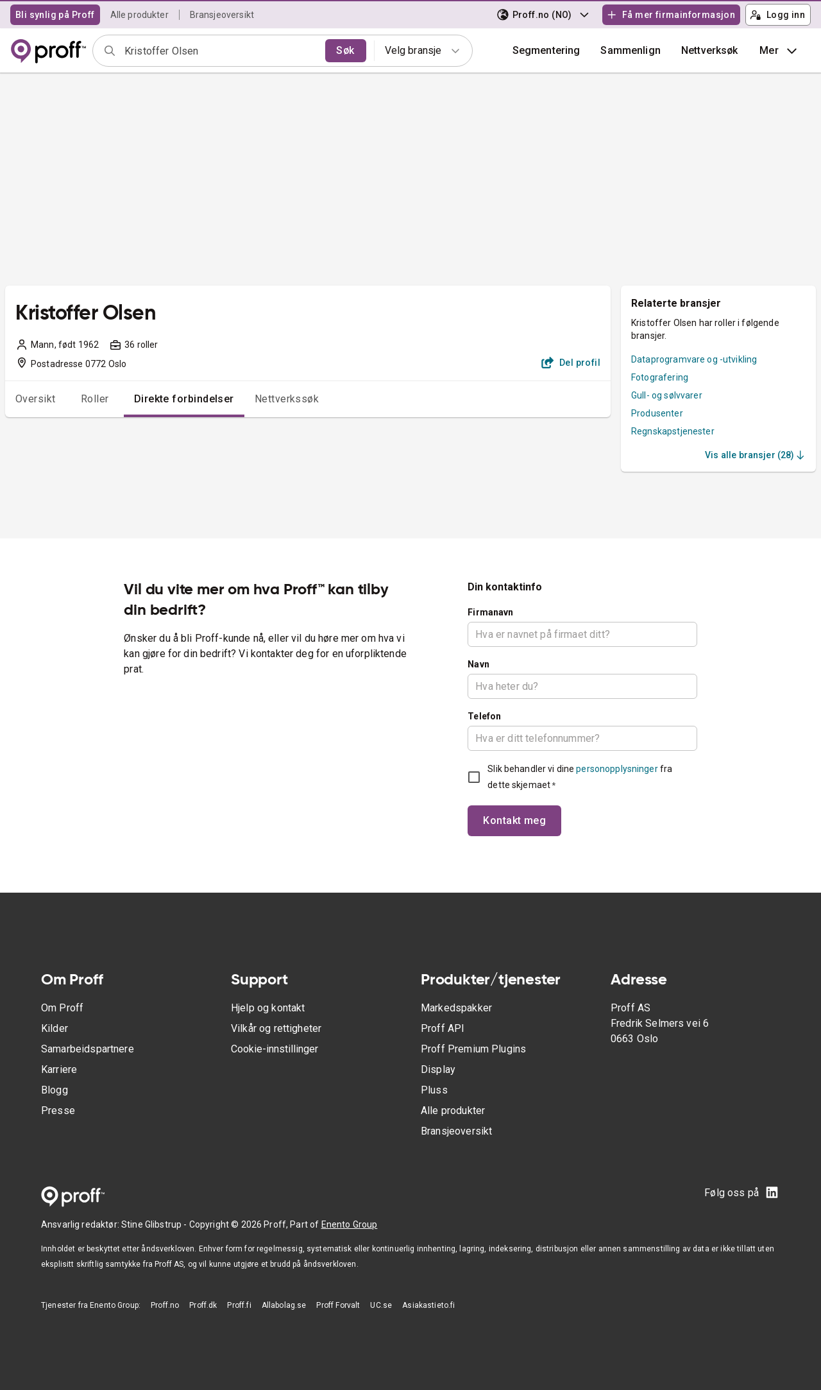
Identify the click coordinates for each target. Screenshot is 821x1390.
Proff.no (165, 1305)
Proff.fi (239, 1305)
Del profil (571, 362)
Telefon (484, 716)
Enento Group (349, 1224)
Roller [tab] (95, 399)
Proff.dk (203, 1305)
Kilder (54, 1028)
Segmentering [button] (546, 50)
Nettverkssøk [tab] (287, 399)
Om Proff (62, 1008)
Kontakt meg (514, 820)
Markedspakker (456, 1008)
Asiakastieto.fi (428, 1305)
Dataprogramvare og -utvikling (694, 359)
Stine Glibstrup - (155, 1224)
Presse (58, 1110)
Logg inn (777, 15)
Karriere (59, 1069)
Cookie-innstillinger (274, 1049)
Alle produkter (139, 15)
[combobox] (220, 50)
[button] (630, 51)
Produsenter (657, 413)
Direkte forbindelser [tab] (184, 399)
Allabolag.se (284, 1305)
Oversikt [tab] (35, 399)
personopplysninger (616, 769)
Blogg (54, 1090)
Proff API (442, 1028)
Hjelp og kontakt (268, 1008)
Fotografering (659, 377)
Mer (779, 50)
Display (438, 1069)
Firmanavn (490, 612)
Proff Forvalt (338, 1305)
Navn (478, 664)
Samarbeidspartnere (87, 1049)
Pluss (434, 1090)
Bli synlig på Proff (55, 15)
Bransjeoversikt (222, 15)
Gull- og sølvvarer (666, 395)
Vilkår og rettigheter (276, 1028)
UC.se (381, 1305)
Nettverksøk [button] (709, 50)
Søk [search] (345, 50)
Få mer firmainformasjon (671, 15)
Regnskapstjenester (673, 431)
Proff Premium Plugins (473, 1049)
